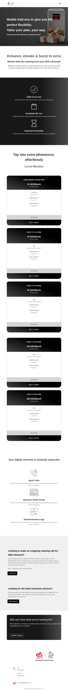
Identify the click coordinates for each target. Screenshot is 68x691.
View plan (12, 573)
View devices (13, 601)
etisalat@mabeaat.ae (24, 683)
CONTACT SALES (16, 635)
